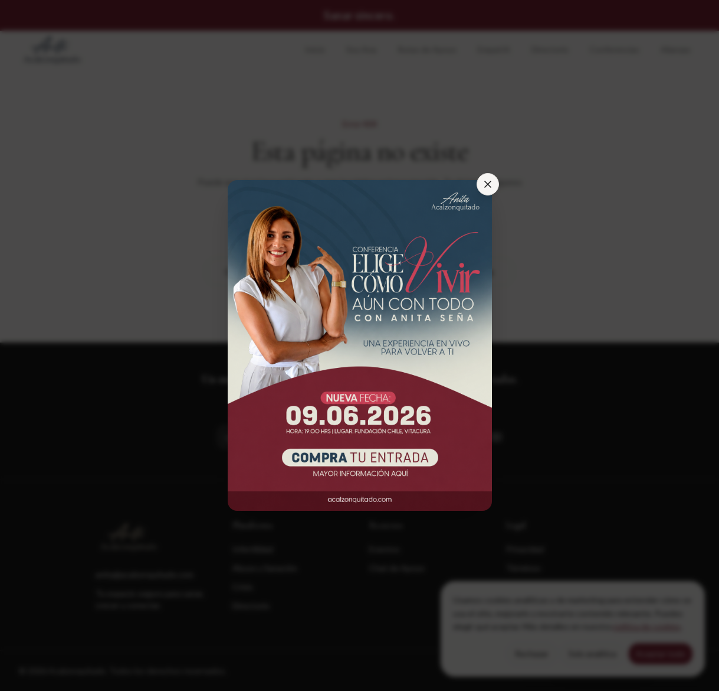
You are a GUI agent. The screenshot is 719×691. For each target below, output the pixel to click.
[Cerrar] (488, 184)
